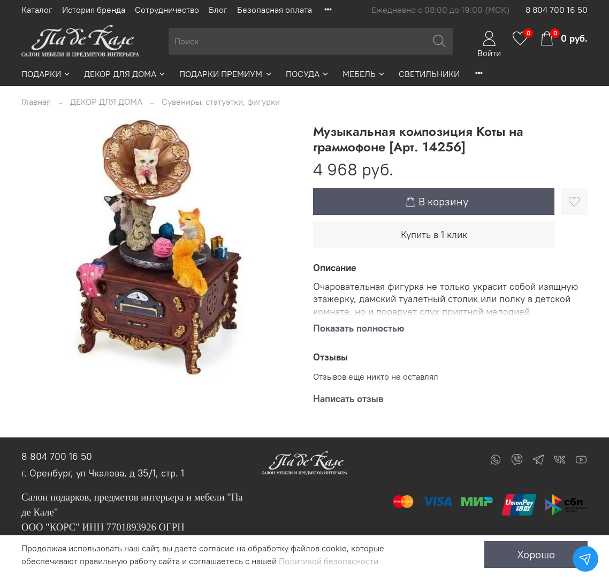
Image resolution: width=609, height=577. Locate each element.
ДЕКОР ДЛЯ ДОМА (125, 73)
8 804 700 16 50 (557, 9)
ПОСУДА (308, 73)
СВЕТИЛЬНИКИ (429, 73)
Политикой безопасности (328, 561)
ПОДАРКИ (46, 73)
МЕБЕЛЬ (364, 73)
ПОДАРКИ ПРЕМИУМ (225, 73)
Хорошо (536, 554)
